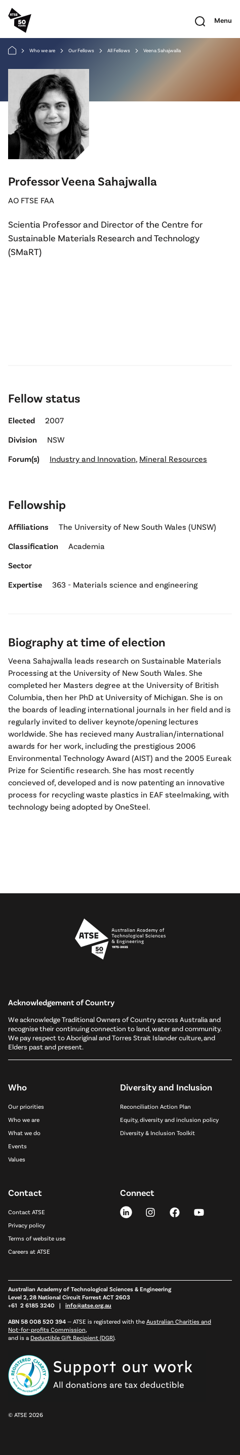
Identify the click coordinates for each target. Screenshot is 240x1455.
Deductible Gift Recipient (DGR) (72, 1337)
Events (17, 1145)
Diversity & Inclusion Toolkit (157, 1132)
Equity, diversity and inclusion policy (169, 1119)
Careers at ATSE (29, 1251)
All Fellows (118, 50)
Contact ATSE (26, 1211)
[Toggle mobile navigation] (223, 20)
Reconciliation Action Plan (155, 1106)
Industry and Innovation (93, 458)
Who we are (42, 50)
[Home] (12, 50)
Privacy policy (26, 1224)
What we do (24, 1132)
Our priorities (26, 1106)
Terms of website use (36, 1238)
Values (16, 1158)
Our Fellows (81, 50)
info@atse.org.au (88, 1304)
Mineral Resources (173, 458)
